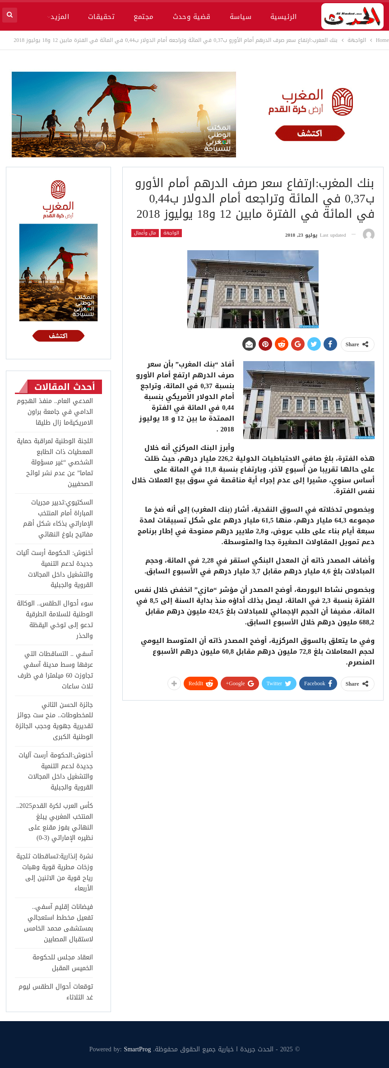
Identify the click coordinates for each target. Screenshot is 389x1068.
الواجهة (171, 233)
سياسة (240, 16)
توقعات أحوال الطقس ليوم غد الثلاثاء (56, 992)
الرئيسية (283, 16)
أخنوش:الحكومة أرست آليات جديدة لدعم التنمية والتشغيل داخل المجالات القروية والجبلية (56, 771)
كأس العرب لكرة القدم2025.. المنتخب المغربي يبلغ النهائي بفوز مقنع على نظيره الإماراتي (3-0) (54, 822)
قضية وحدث (192, 16)
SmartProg (137, 1049)
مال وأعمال (145, 233)
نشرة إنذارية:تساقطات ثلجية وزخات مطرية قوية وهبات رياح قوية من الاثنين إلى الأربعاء (54, 872)
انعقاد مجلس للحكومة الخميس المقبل (62, 962)
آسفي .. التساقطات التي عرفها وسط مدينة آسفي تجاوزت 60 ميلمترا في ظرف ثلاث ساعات (55, 670)
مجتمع (143, 16)
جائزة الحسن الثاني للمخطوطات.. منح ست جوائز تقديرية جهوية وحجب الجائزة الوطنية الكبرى (54, 721)
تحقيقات (101, 16)
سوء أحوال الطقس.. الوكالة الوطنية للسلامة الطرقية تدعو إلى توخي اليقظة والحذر (55, 619)
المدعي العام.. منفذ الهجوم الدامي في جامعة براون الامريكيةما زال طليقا (55, 412)
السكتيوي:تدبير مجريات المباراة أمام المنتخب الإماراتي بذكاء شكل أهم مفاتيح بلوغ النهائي (58, 518)
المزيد (60, 16)
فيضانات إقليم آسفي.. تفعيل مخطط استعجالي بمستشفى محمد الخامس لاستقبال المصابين (58, 923)
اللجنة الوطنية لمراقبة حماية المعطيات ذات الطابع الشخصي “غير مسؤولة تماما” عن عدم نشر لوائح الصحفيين (55, 462)
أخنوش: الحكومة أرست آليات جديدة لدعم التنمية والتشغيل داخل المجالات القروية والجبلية (54, 569)
